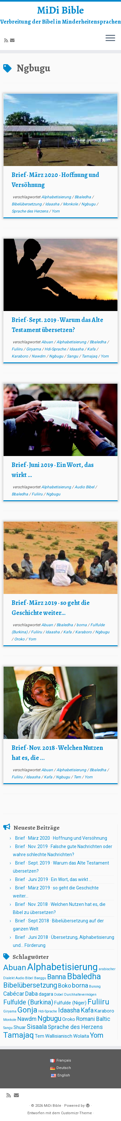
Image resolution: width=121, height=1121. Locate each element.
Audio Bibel (85, 487)
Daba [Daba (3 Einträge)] (31, 994)
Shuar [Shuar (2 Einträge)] (20, 1027)
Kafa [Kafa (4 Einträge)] (87, 1010)
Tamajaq (90, 356)
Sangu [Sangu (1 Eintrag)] (8, 1028)
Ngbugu (88, 204)
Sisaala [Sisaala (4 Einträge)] (37, 1027)
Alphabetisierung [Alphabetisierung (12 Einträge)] (62, 966)
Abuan (47, 342)
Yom (56, 211)
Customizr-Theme (76, 1113)
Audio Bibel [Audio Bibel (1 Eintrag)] (24, 978)
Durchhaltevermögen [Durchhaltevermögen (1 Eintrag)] (80, 994)
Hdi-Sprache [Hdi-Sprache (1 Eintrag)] (47, 1011)
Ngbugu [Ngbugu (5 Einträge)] (49, 1018)
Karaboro (20, 356)
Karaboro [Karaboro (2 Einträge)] (104, 1011)
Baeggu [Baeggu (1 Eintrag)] (40, 978)
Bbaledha (83, 197)
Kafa (91, 349)
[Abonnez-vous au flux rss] (7, 40)
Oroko (19, 639)
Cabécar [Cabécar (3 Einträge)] (13, 994)
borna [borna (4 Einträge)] (80, 985)
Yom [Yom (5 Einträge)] (96, 1035)
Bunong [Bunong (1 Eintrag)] (95, 986)
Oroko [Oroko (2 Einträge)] (68, 1019)
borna (82, 625)
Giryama (34, 349)
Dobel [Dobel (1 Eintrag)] (58, 994)
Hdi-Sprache (56, 349)
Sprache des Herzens (30, 211)
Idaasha (52, 204)
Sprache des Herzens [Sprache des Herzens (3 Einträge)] (75, 1027)
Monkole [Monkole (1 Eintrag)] (9, 1020)
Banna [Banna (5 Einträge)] (56, 977)
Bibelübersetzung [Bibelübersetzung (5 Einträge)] (30, 985)
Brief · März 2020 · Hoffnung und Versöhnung (61, 838)
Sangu (73, 356)
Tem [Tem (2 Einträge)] (39, 1036)
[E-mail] (13, 40)
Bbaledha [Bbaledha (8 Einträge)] (84, 976)
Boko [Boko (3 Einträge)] (64, 985)
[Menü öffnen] (110, 38)
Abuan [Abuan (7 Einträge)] (14, 967)
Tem (78, 777)
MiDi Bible (60, 10)
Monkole (71, 204)
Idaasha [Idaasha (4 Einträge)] (69, 1010)
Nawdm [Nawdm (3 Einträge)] (26, 1019)
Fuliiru (18, 349)
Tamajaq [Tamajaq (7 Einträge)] (18, 1035)
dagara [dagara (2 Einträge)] (46, 994)
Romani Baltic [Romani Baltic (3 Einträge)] (93, 1019)
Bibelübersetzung (27, 204)
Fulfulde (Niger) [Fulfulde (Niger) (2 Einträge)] (70, 1003)
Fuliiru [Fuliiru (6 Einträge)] (98, 1001)
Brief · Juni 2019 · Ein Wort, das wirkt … (53, 879)
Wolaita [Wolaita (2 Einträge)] (81, 1036)
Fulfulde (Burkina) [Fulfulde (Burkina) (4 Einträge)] (28, 1002)
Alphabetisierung (56, 197)
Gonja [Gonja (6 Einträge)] (27, 1009)
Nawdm (39, 356)
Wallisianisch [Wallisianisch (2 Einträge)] (58, 1036)
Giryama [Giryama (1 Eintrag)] (9, 1011)
